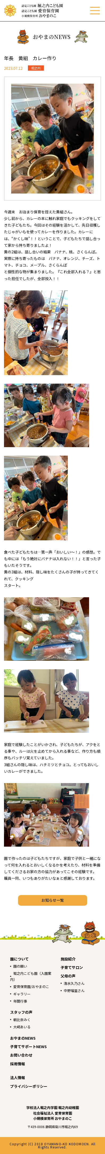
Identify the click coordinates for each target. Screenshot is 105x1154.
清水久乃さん (74, 983)
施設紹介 (68, 959)
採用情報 (17, 1063)
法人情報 (17, 1077)
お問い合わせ (21, 1055)
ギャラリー (22, 993)
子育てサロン (72, 967)
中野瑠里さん (74, 990)
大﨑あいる (22, 1026)
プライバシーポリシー (28, 1086)
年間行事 (20, 1001)
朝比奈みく (22, 1019)
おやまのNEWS (23, 1038)
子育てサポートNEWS (28, 1046)
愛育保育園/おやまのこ (31, 986)
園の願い (20, 966)
